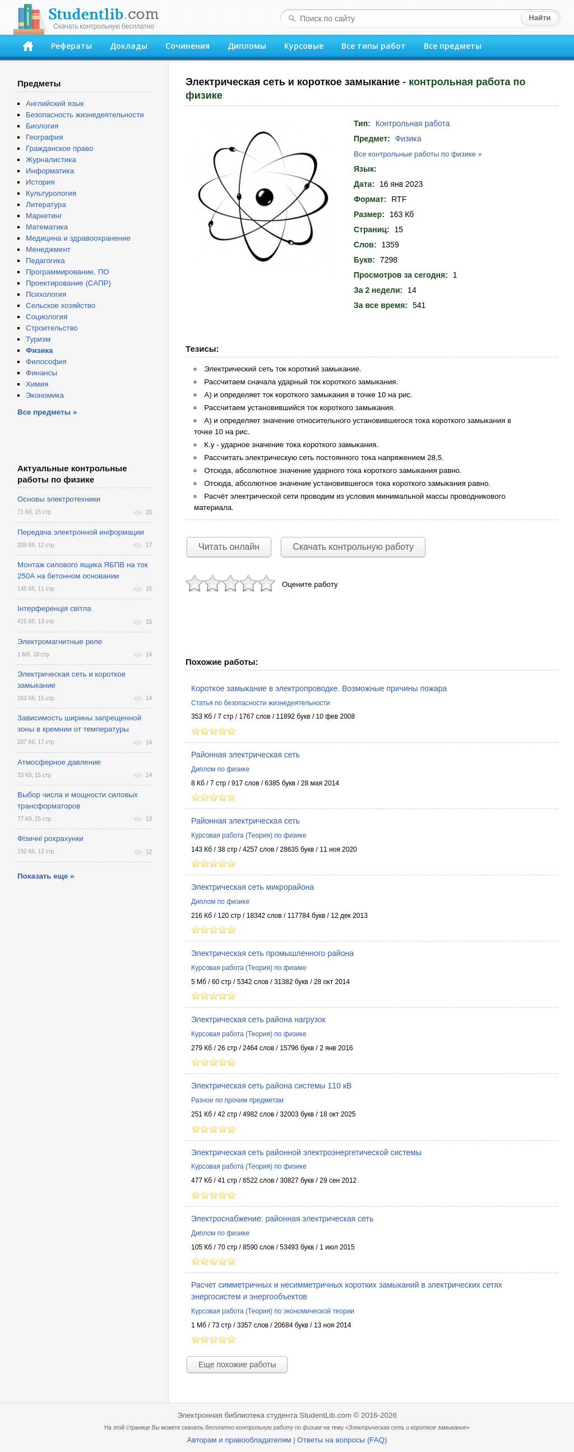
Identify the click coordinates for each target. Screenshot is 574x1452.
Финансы (41, 373)
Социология (46, 317)
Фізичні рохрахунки (50, 838)
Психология (46, 294)
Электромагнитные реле (59, 641)
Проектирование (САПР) (68, 283)
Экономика (45, 395)
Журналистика (51, 159)
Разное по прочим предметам (237, 1100)
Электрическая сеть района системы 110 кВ (271, 1085)
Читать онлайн (229, 547)
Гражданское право (59, 148)
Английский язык (55, 103)
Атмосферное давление (59, 762)
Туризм (38, 339)
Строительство (52, 328)
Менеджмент (48, 249)
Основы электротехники (58, 499)
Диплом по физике (220, 769)
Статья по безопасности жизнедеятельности (260, 703)
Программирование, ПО (67, 272)
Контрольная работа (413, 123)
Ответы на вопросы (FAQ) (342, 1440)
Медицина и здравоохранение (78, 238)
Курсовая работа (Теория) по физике (249, 835)
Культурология (51, 193)
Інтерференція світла (54, 608)
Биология (42, 126)
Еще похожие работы (237, 1364)
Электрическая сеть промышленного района (272, 953)
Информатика (50, 171)
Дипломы (247, 45)
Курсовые (303, 45)
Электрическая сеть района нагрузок (258, 1019)
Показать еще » (45, 876)
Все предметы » (47, 412)
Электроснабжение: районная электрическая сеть (282, 1218)
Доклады (128, 45)
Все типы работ (373, 45)
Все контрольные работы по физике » (418, 154)
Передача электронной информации (80, 532)
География (44, 137)
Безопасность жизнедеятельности (85, 115)
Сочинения (187, 45)
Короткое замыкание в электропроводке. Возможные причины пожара (319, 688)
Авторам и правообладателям (239, 1440)
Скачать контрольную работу (353, 547)
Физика (408, 138)
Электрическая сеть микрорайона (252, 887)
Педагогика (45, 260)
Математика (47, 227)
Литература (46, 204)
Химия (37, 384)
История (40, 182)
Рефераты (71, 45)
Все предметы (453, 45)
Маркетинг (44, 216)
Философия (46, 361)
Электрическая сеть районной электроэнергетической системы (306, 1152)
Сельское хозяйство (60, 305)
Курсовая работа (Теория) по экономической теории (272, 1311)
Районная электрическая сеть (245, 754)
